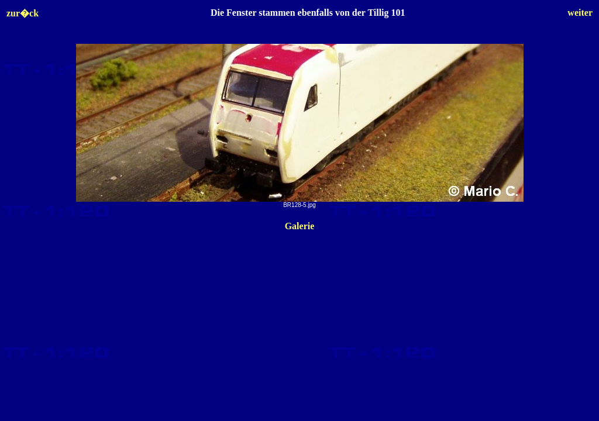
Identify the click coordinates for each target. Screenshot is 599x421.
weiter (580, 13)
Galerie (300, 226)
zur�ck (22, 13)
